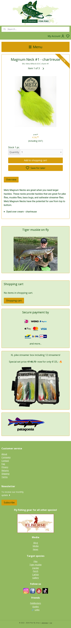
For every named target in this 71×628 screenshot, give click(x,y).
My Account (56, 36)
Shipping (5, 473)
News (35, 549)
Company (6, 457)
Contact (5, 460)
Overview (11, 179)
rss (51, 623)
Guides (35, 606)
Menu (35, 46)
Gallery (35, 577)
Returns (5, 470)
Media (36, 546)
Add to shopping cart (35, 160)
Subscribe (9, 502)
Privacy (4, 467)
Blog (35, 542)
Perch (35, 571)
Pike (35, 561)
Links (37, 609)
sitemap (45, 623)
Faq (3, 463)
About (4, 454)
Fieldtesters (35, 603)
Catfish (35, 574)
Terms (4, 477)
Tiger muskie (35, 564)
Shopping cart (14, 300)
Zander (35, 568)
